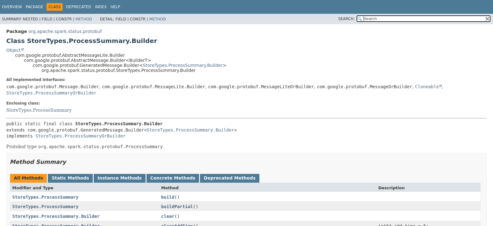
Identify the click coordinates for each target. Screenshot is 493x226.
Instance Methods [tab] (119, 177)
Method (83, 19)
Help (115, 7)
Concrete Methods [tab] (173, 177)
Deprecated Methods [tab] (229, 177)
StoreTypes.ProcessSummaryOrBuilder (51, 92)
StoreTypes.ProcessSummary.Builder (183, 65)
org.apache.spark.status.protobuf (65, 31)
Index (101, 7)
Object (13, 50)
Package (34, 7)
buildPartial (177, 206)
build (167, 197)
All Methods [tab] (28, 177)
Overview (12, 7)
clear (167, 216)
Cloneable (427, 86)
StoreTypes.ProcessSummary (39, 110)
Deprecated (78, 7)
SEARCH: (346, 19)
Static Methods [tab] (70, 177)
